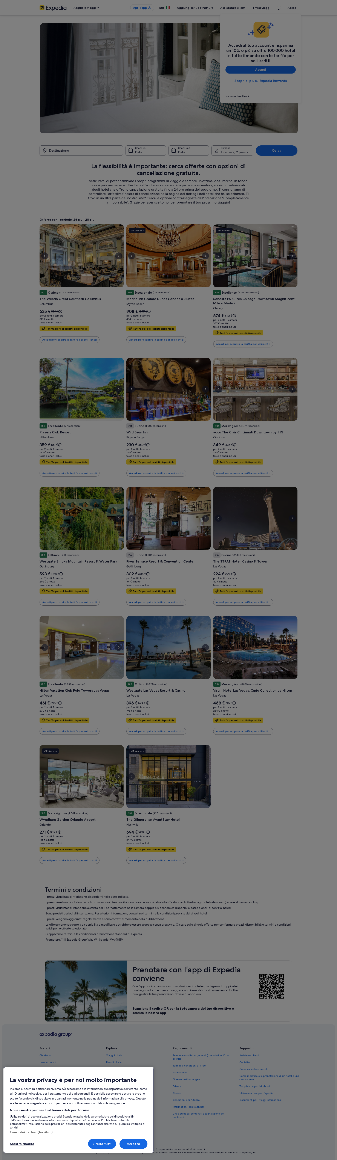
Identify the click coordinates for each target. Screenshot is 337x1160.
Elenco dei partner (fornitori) (31, 1132)
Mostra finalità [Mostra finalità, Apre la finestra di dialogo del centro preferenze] (22, 1144)
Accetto (133, 1144)
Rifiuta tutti (102, 1144)
